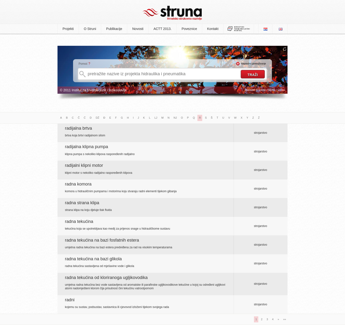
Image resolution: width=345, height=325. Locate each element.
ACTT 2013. (163, 29)
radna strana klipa (82, 202)
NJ (175, 117)
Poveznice (189, 29)
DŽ (97, 117)
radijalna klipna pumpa (86, 146)
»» (284, 319)
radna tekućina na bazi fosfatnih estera (102, 240)
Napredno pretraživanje (253, 63)
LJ (156, 117)
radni (70, 299)
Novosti (138, 29)
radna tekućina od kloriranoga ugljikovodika (106, 277)
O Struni (90, 29)
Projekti (68, 29)
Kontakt (212, 29)
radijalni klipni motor (84, 165)
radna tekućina (79, 221)
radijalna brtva (78, 128)
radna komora (78, 184)
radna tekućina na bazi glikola (93, 258)
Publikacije (114, 29)
